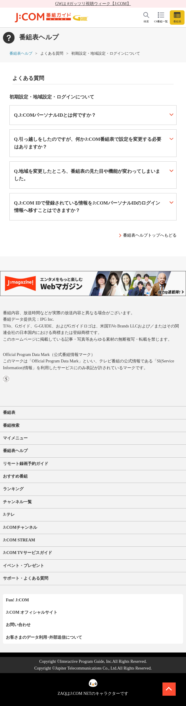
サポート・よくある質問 (25, 578)
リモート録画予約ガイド (25, 463)
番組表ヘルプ (20, 53)
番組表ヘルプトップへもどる (150, 235)
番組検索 (11, 425)
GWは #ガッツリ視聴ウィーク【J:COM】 (93, 3)
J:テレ (9, 514)
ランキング (13, 489)
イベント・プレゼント (23, 565)
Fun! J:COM (17, 600)
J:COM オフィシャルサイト (31, 612)
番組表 (9, 412)
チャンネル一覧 (17, 502)
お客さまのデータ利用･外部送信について (44, 637)
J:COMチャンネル (20, 527)
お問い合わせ (18, 625)
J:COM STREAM (19, 540)
